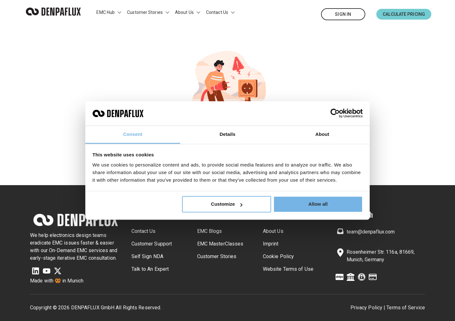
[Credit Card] (373, 278)
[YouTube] (47, 272)
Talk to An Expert (150, 269)
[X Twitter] (58, 272)
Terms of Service (405, 308)
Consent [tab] (133, 134)
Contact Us (217, 12)
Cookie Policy (278, 256)
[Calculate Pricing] (403, 14)
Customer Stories (145, 12)
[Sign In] (343, 14)
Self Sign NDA (147, 256)
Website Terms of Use (288, 269)
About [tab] (322, 134)
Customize (227, 204)
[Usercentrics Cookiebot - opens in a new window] (335, 113)
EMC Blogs (209, 231)
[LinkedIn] (35, 272)
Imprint (271, 244)
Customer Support (151, 244)
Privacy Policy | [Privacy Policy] (367, 308)
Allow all (318, 204)
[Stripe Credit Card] (339, 278)
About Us (184, 12)
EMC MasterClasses (220, 244)
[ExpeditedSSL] (362, 278)
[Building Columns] (351, 278)
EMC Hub (105, 12)
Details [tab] (227, 134)
